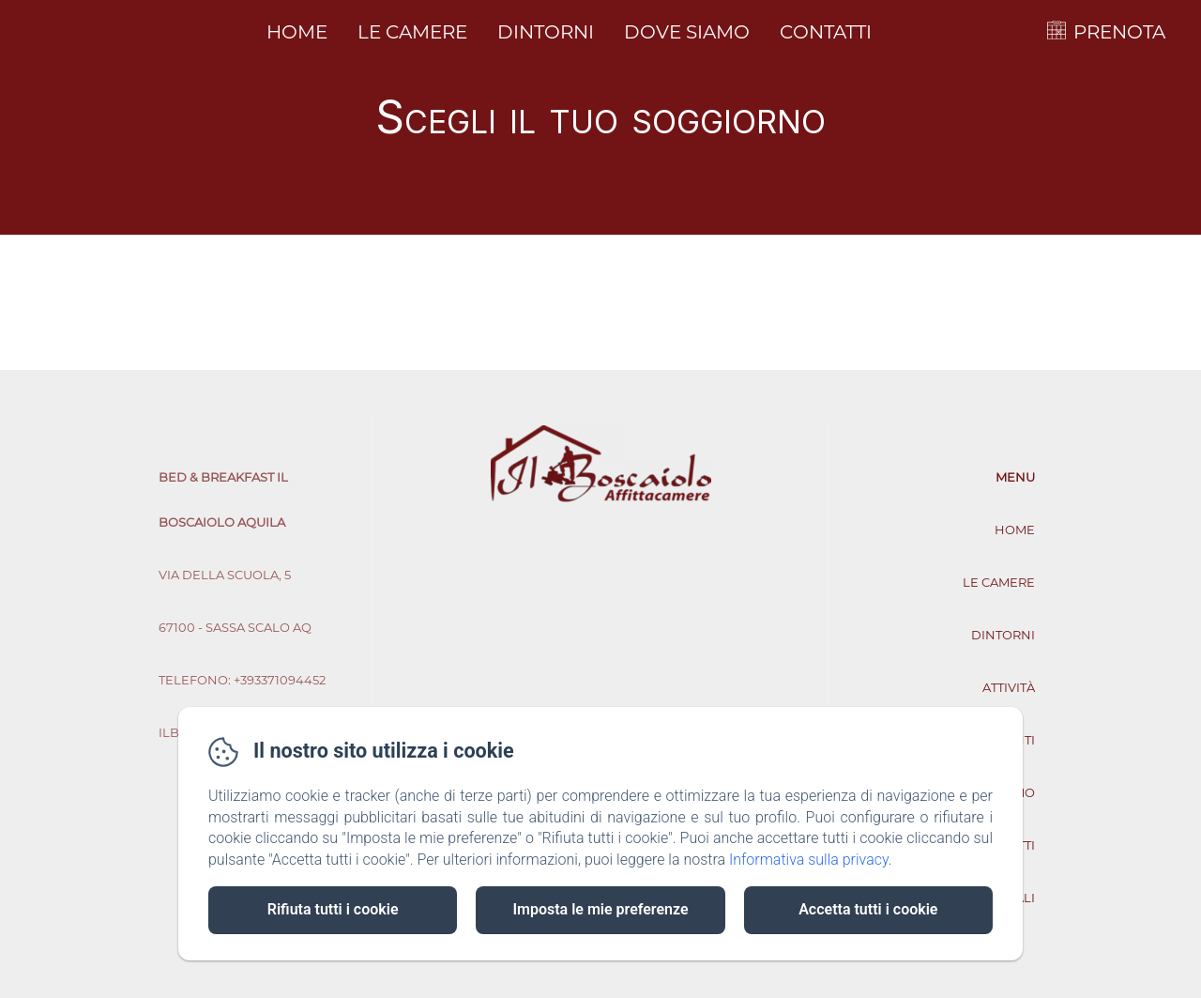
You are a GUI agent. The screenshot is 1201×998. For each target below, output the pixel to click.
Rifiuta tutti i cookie (333, 909)
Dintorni (545, 32)
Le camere (412, 32)
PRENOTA (1119, 32)
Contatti (826, 32)
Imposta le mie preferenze (600, 909)
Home (296, 32)
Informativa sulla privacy (809, 859)
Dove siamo (687, 32)
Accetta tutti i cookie (867, 909)
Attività (1008, 687)
